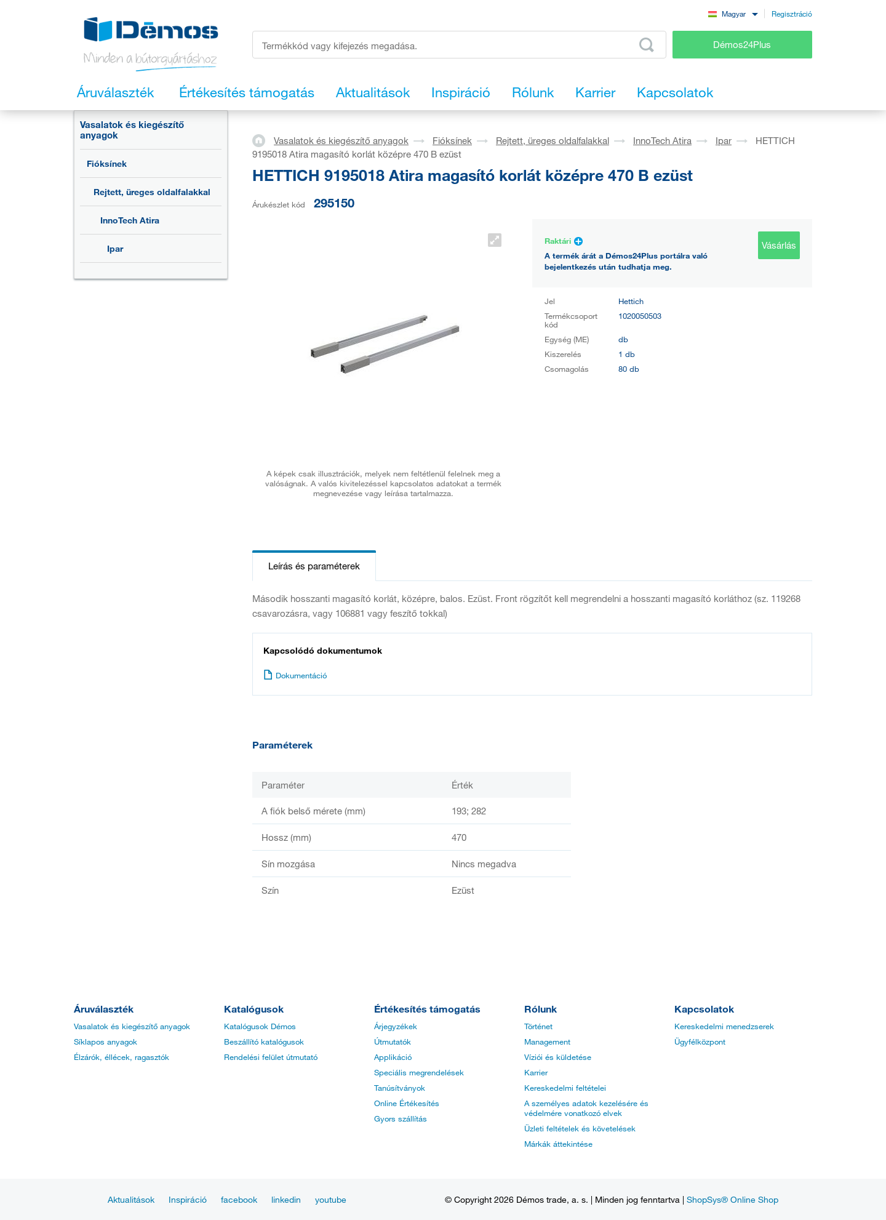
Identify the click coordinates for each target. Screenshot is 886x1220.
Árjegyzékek (395, 1026)
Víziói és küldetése (557, 1057)
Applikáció (393, 1057)
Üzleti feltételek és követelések (580, 1128)
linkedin (286, 1199)
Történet (538, 1026)
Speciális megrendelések (419, 1072)
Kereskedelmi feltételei (565, 1088)
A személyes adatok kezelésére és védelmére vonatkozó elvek (586, 1108)
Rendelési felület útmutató (270, 1057)
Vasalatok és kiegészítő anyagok (132, 129)
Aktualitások (131, 1199)
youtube (330, 1199)
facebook (239, 1199)
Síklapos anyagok (105, 1041)
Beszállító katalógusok (264, 1041)
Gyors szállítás (400, 1118)
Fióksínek (107, 163)
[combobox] (732, 13)
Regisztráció (792, 13)
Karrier (536, 1072)
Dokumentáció (295, 675)
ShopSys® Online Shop (732, 1199)
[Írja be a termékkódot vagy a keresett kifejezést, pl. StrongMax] (459, 44)
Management (547, 1041)
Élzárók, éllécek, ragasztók (121, 1057)
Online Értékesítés (406, 1103)
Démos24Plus (742, 44)
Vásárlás (779, 245)
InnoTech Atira (129, 220)
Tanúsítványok (399, 1088)
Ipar (115, 248)
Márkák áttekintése (558, 1144)
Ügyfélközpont (699, 1041)
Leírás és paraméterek (314, 565)
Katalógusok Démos (260, 1026)
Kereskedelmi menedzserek (724, 1026)
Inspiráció (188, 1199)
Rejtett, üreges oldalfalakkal (152, 192)
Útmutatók (392, 1041)
